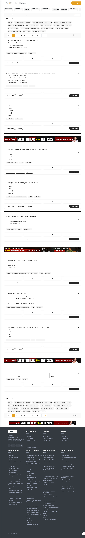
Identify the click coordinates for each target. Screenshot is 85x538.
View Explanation (10, 63)
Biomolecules (29, 520)
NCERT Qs (27, 9)
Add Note (19, 63)
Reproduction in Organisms (14, 481)
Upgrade (77, 15)
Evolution (64, 484)
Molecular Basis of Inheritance (15, 490)
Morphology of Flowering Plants (15, 461)
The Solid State (30, 489)
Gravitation (46, 471)
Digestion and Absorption (67, 461)
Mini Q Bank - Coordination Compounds (62, 22)
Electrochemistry (30, 494)
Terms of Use (65, 438)
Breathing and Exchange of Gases (69, 464)
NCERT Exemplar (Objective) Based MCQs (62, 25)
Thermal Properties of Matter (50, 478)
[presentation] (14, 75)
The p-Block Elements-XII (32, 504)
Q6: (6, 216)
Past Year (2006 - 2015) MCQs (62, 28)
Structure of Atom (30, 457)
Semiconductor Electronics (50, 519)
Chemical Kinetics (30, 496)
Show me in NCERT (10, 172)
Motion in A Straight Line (49, 459)
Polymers (29, 522)
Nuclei (45, 517)
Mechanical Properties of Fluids (51, 476)
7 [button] (29, 35)
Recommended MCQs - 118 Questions (22, 22)
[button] (42, 35)
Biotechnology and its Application (69, 491)
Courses (40, 3)
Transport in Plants (13, 470)
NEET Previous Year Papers (32, 445)
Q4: (6, 149)
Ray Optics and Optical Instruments (51, 507)
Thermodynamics (30, 469)
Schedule (56, 3)
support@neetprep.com (13, 437)
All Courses (46, 445)
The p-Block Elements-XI (32, 479)
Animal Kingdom (65, 455)
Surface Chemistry (30, 498)
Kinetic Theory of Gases (49, 482)
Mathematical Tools (48, 457)
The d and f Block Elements (32, 506)
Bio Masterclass (47, 440)
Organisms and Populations (15, 498)
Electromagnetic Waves (49, 505)
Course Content (48, 3)
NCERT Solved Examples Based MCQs (16, 25)
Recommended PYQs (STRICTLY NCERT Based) (42, 22)
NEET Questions (8, 15)
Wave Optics (47, 509)
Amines (28, 518)
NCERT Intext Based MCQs (46, 25)
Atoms (45, 515)
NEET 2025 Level (26, 31)
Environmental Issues (13, 504)
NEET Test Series (47, 442)
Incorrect (64, 9)
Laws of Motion (47, 464)
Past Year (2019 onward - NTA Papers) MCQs (29, 28)
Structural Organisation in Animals (69, 457)
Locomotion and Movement (68, 471)
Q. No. (75, 35)
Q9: (6, 327)
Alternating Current (48, 503)
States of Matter (30, 466)
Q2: (6, 73)
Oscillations (46, 484)
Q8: (6, 293)
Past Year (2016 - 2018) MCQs (47, 28)
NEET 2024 (29, 436)
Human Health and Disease (68, 486)
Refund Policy (65, 442)
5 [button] (24, 35)
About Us (64, 436)
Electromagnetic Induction (49, 501)
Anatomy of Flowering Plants (15, 464)
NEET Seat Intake (30, 442)
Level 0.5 (10, 22)
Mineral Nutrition (12, 472)
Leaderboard (64, 3)
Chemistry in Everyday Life (32, 524)
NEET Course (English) (49, 438)
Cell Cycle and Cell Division (14, 468)
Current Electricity (48, 494)
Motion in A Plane (48, 461)
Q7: (6, 260)
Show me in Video (20, 317)
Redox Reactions (30, 473)
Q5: (6, 182)
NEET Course (47, 436)
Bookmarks (55, 9)
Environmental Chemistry (32, 487)
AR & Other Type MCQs (13, 28)
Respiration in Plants (13, 476)
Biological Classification (14, 457)
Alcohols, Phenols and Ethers (33, 512)
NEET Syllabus (30, 438)
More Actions (74, 63)
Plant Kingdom (12, 459)
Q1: (6, 40)
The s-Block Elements (31, 477)
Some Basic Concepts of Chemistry (34, 455)
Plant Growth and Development (15, 479)
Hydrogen (29, 475)
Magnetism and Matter (49, 499)
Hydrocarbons (29, 485)
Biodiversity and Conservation (15, 502)
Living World (11, 455)
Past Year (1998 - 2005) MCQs (14, 31)
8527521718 (10, 435)
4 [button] (21, 35)
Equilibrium (29, 471)
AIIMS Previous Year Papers (32, 447)
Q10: (7, 371)
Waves (45, 486)
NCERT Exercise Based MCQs (32, 25)
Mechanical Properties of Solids (51, 474)
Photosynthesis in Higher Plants (15, 474)
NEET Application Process (32, 440)
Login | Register (76, 3)
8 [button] (32, 35)
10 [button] (37, 35)
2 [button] (16, 35)
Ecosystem (11, 500)
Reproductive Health (66, 481)
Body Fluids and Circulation (68, 466)
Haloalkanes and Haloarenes (33, 510)
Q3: (6, 106)
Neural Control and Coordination (69, 474)
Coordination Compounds (32, 508)
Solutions (29, 491)
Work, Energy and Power (49, 466)
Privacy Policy (65, 440)
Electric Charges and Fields (50, 489)
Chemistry (15, 15)
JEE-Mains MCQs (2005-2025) (39, 31)
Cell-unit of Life (12, 466)
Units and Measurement (49, 455)
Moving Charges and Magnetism (51, 496)
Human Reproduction (66, 479)
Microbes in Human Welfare (15, 496)
